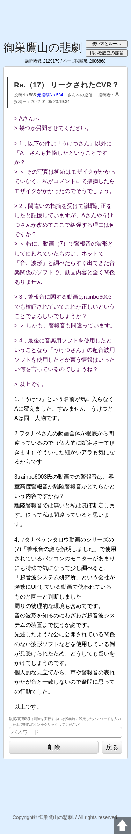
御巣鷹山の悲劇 (42, 47)
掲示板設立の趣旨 (106, 52)
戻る (112, 747)
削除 (54, 747)
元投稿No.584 (50, 95)
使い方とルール (106, 43)
